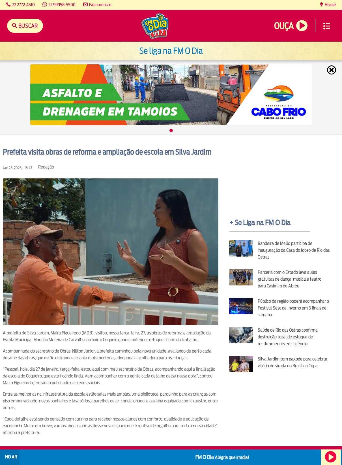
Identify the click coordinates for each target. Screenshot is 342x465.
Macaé (330, 4)
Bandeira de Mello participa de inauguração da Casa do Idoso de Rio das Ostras (294, 250)
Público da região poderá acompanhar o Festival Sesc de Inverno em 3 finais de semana (293, 307)
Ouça (283, 26)
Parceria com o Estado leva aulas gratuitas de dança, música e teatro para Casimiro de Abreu (289, 279)
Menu (326, 26)
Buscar (27, 25)
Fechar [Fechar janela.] (332, 70)
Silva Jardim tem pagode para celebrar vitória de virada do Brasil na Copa (292, 362)
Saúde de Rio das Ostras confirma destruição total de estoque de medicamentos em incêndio (288, 336)
